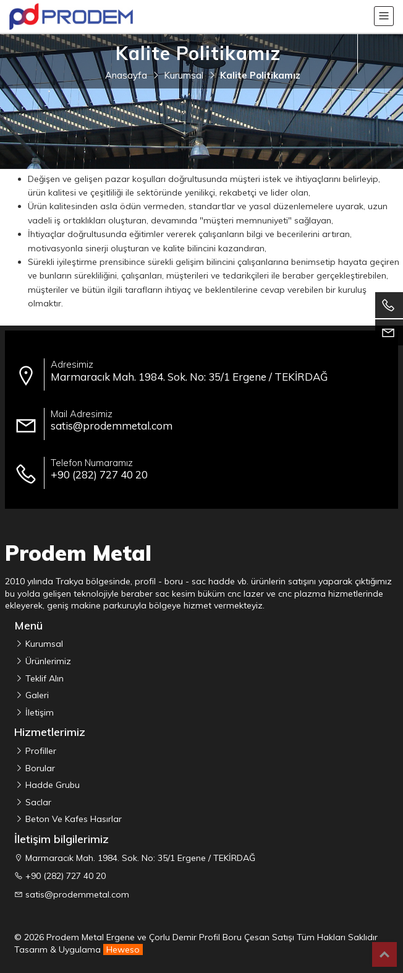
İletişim (38, 712)
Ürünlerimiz (47, 661)
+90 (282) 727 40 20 (65, 875)
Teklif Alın (43, 678)
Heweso (123, 949)
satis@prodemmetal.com (77, 894)
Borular (39, 768)
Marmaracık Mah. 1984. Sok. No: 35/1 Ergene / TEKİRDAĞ (140, 857)
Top (384, 954)
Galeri (36, 695)
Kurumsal (43, 643)
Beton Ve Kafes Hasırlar (72, 818)
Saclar (37, 802)
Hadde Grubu (51, 784)
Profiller (39, 750)
